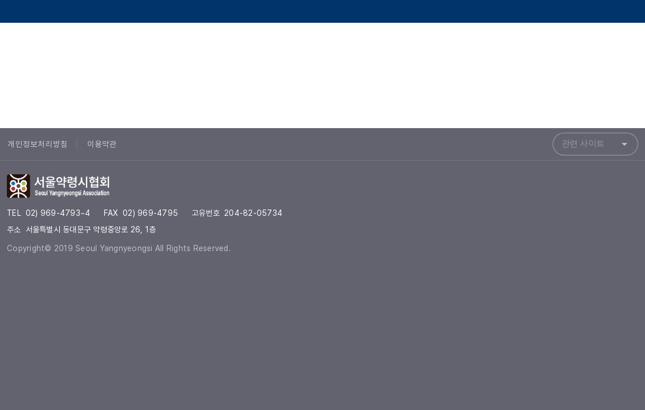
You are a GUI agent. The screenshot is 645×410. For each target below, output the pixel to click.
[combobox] (595, 144)
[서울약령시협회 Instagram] (597, 48)
